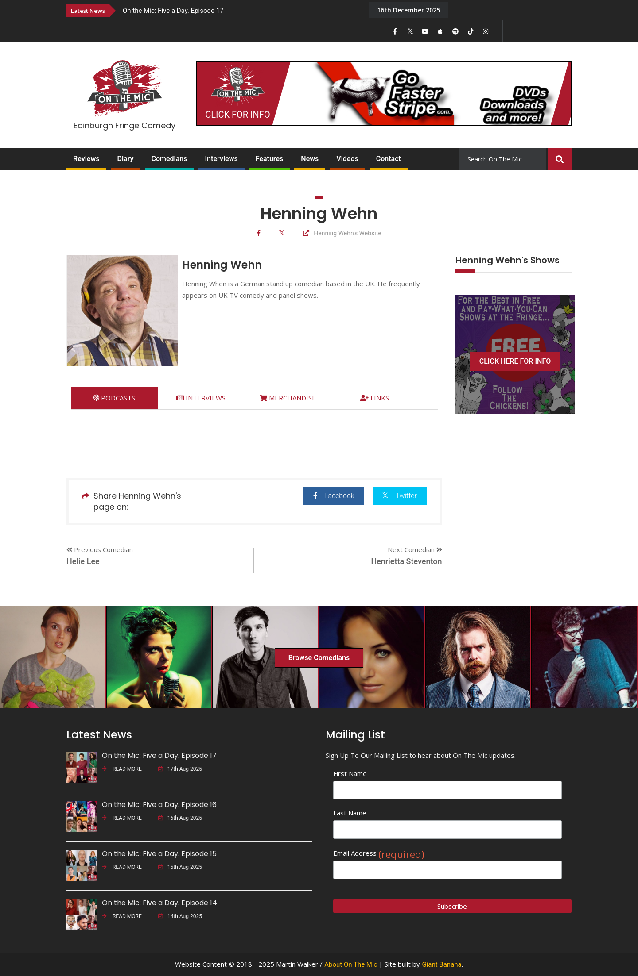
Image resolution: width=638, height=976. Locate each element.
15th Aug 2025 (180, 867)
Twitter (399, 495)
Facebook (332, 496)
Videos (347, 158)
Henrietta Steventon (406, 561)
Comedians (169, 158)
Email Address (378, 853)
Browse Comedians (319, 657)
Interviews (221, 158)
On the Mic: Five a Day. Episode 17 (173, 11)
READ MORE (122, 769)
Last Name (349, 812)
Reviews (86, 158)
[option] (239, 10)
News (310, 158)
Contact (388, 158)
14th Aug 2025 (180, 916)
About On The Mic (350, 964)
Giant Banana (441, 964)
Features (270, 158)
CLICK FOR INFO (237, 114)
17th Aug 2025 (180, 769)
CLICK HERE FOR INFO (515, 361)
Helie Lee (83, 561)
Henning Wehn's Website (342, 233)
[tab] (114, 398)
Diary (125, 158)
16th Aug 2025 (180, 818)
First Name (350, 773)
